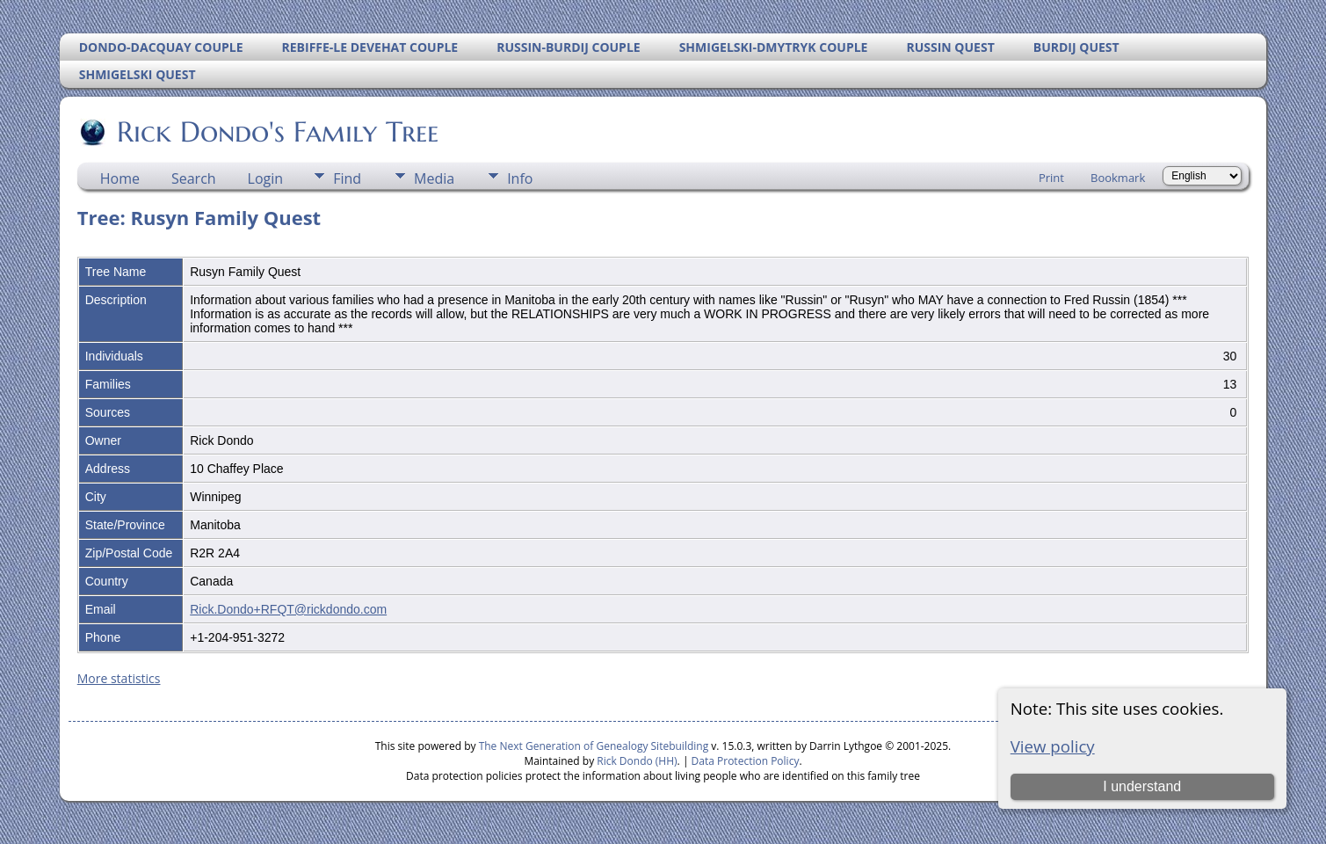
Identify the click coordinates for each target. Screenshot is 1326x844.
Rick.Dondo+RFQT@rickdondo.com (288, 609)
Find (347, 178)
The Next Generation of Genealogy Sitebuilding (594, 745)
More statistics (119, 678)
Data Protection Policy (746, 760)
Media (434, 178)
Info (520, 178)
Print (1051, 178)
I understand (1142, 786)
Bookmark (1118, 178)
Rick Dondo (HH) (637, 760)
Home (120, 178)
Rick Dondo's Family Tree (276, 131)
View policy (1053, 746)
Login (266, 178)
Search (193, 178)
